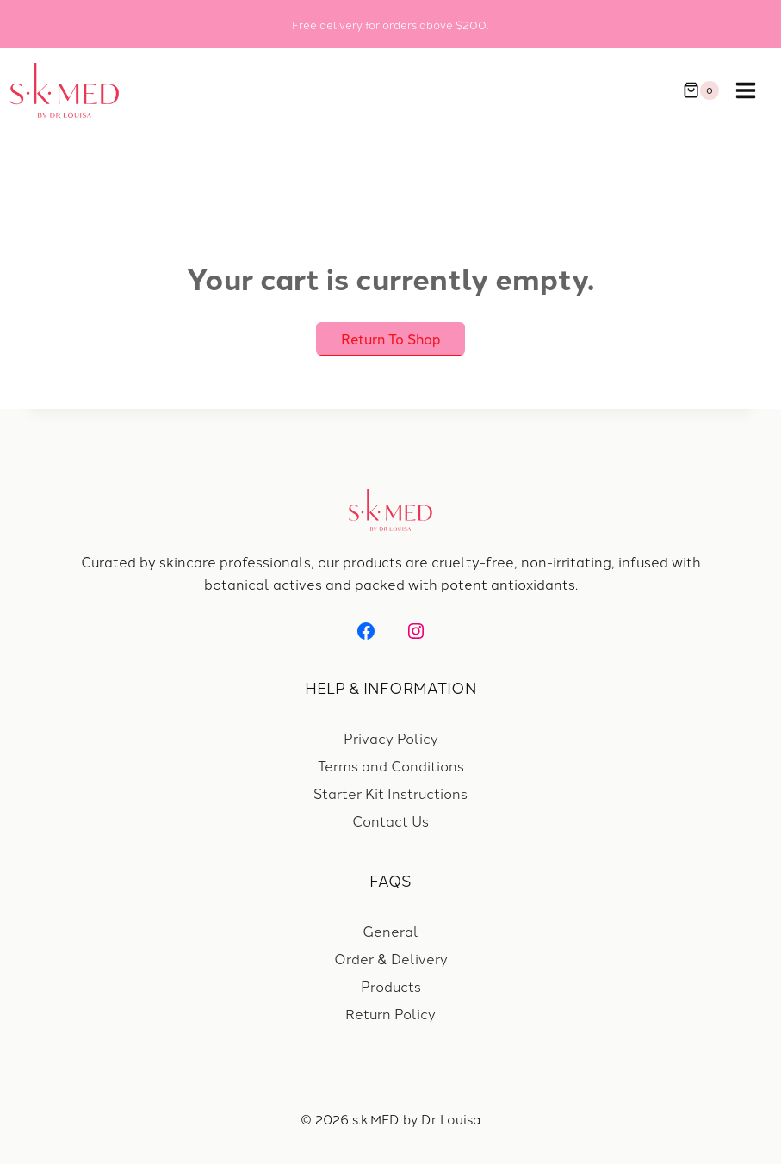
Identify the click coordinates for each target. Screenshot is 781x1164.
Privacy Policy (391, 737)
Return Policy (390, 1013)
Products (391, 985)
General (390, 930)
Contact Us (390, 820)
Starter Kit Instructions (390, 792)
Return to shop (391, 338)
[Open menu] (754, 90)
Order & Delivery (391, 958)
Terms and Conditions (391, 765)
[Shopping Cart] (701, 90)
